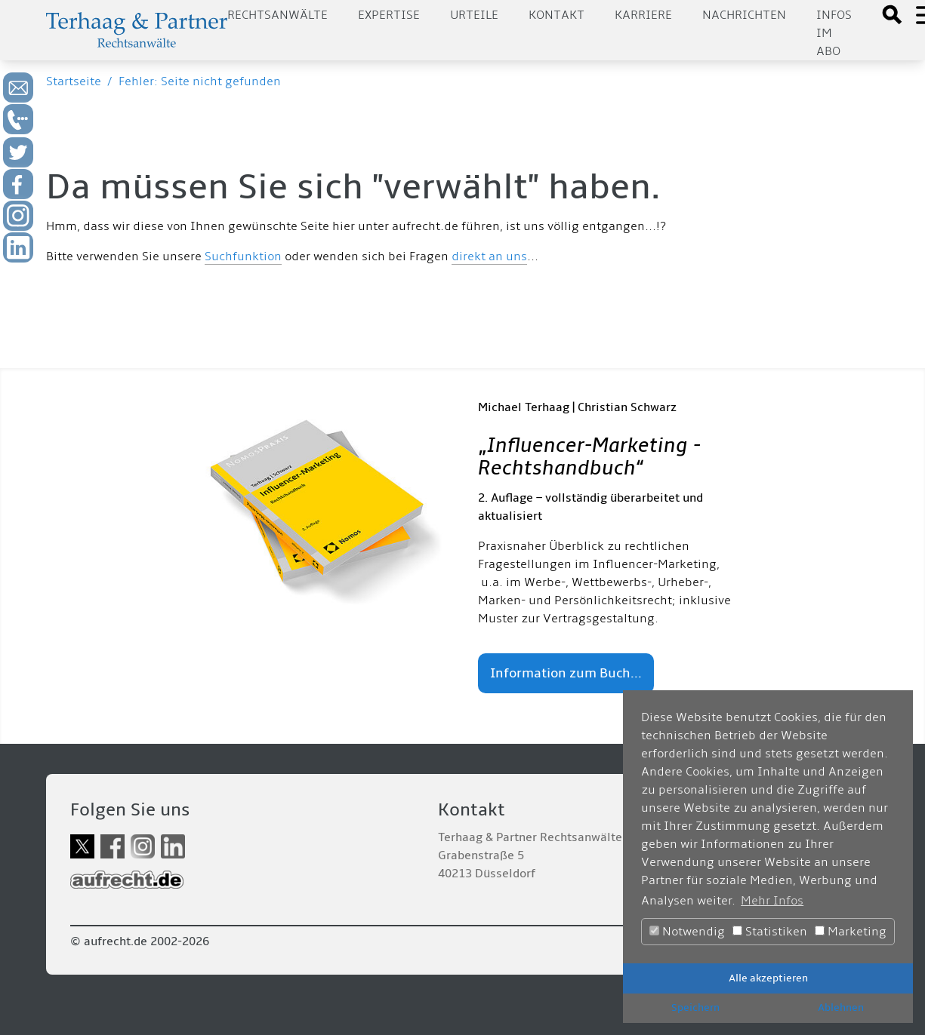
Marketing (850, 931)
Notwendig (687, 931)
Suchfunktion (243, 256)
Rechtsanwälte (277, 15)
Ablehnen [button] (841, 1007)
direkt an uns (489, 256)
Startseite (73, 81)
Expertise (389, 15)
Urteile (474, 15)
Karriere (643, 15)
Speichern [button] (695, 1007)
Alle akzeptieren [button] (768, 978)
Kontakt (556, 15)
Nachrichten (744, 15)
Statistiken (769, 931)
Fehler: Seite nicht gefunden (200, 81)
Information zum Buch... (566, 673)
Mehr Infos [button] (772, 900)
